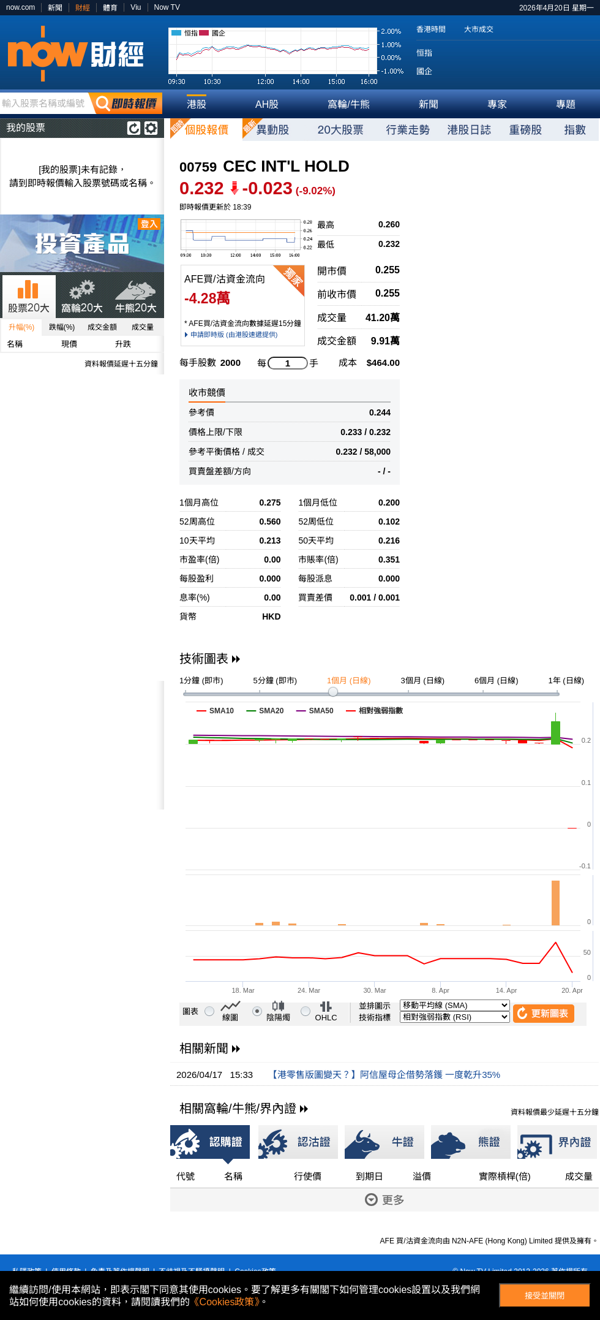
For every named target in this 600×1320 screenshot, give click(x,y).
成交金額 (102, 327)
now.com (20, 7)
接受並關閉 (544, 1295)
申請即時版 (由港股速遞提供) (233, 334)
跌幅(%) (62, 327)
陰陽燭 (278, 1017)
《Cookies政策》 (225, 1302)
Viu (135, 7)
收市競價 (207, 392)
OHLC (326, 1017)
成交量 (143, 327)
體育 (110, 8)
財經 (82, 8)
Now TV (167, 7)
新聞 (55, 8)
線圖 (230, 1017)
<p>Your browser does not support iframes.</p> (82, 745)
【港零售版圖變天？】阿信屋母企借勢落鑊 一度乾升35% (384, 1074)
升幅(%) (22, 327)
